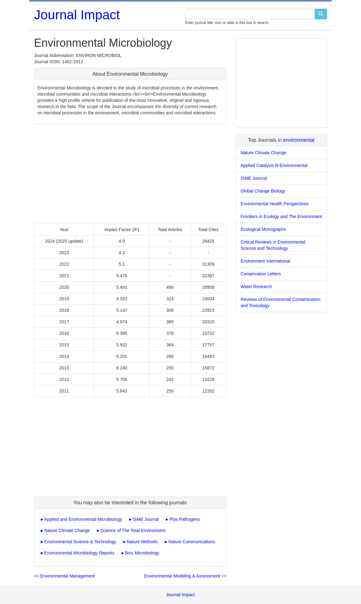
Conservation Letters (261, 273)
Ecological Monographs (263, 229)
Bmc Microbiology (142, 552)
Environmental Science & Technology (80, 541)
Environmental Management (67, 575)
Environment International (266, 261)
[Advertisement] (130, 173)
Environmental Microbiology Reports (79, 552)
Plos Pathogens (184, 519)
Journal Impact (77, 14)
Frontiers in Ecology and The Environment (281, 216)
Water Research (256, 286)
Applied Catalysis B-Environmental (274, 165)
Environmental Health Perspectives (275, 203)
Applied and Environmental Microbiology (83, 519)
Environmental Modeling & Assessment (182, 575)
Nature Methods (142, 541)
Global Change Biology (263, 190)
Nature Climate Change (67, 530)
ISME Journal (145, 519)
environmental (299, 140)
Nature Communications (191, 541)
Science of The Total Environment (133, 530)
